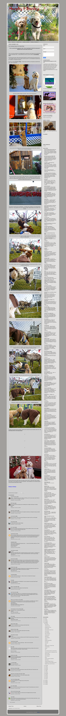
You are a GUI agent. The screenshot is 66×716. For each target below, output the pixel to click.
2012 (45, 684)
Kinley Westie (13, 521)
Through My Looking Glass (48, 365)
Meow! (46, 657)
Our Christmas (47, 632)
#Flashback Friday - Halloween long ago (50, 476)
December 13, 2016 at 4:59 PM (15, 676)
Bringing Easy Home (48, 627)
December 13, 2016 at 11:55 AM (15, 665)
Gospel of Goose (47, 556)
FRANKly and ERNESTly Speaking (49, 549)
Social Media (46, 448)
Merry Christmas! (47, 633)
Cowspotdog (13, 574)
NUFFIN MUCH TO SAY (47, 493)
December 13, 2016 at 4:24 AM (15, 638)
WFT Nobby (13, 503)
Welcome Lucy (46, 584)
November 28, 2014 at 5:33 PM (15, 589)
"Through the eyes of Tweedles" (49, 427)
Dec (45, 623)
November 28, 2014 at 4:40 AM (15, 555)
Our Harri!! (45, 506)
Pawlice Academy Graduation (49, 658)
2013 (45, 682)
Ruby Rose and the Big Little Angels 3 (17, 673)
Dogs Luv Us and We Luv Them (16, 599)
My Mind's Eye (13, 567)
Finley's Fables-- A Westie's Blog (49, 440)
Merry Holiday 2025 (47, 293)
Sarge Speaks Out (47, 482)
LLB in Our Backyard (47, 192)
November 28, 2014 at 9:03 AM (15, 583)
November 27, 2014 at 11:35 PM (15, 518)
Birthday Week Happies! (47, 193)
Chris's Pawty (47, 628)
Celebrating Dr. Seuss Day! (48, 530)
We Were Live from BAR (47, 597)
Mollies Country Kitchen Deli (48, 277)
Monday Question (46, 199)
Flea (11, 580)
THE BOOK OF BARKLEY (48, 226)
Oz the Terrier (46, 569)
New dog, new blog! (47, 352)
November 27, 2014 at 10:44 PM (15, 500)
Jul (45, 670)
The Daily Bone (46, 306)
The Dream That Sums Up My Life (49, 524)
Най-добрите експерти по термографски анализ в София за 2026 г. (50, 279)
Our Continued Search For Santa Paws (51, 650)
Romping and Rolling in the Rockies (50, 223)
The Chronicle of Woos (48, 264)
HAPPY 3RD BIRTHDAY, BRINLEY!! (49, 441)
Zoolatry (45, 248)
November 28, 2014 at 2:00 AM (15, 547)
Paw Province (46, 454)
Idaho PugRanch (47, 408)
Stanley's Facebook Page (47, 117)
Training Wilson (47, 646)
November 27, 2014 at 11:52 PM (15, 524)
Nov (45, 665)
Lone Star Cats (13, 516)
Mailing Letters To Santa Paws (49, 645)
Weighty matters (47, 338)
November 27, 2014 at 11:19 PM (15, 507)
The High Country (46, 326)
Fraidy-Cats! (46, 421)
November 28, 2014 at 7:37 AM (15, 577)
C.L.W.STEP (13, 662)
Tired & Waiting (47, 637)
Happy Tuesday (46, 265)
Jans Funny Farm (13, 592)
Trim (45, 649)
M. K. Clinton (13, 527)
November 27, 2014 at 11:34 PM (15, 513)
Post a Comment (12, 702)
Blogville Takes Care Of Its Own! (50, 663)
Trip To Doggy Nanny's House (48, 242)
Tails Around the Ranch (14, 691)
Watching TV (47, 636)
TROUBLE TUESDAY (47, 180)
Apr (45, 674)
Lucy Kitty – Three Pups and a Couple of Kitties (49, 163)
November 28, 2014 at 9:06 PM (15, 613)
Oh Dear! (45, 307)
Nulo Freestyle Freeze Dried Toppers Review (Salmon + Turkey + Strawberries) (50, 456)
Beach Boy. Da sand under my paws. (49, 301)
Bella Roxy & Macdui (14, 510)
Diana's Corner (46, 499)
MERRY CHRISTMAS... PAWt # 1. (49, 550)
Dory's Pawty (47, 631)
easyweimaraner (13, 533)
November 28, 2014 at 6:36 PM (15, 596)
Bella (45, 372)
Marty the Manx (13, 623)
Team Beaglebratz (47, 475)
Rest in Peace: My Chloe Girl (48, 463)
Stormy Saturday (47, 654)
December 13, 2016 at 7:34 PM (15, 682)
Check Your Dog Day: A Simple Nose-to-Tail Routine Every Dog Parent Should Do (50, 235)
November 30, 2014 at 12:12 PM (15, 626)
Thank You (45, 610)
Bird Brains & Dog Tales (48, 251)
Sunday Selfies (46, 213)
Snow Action (47, 624)
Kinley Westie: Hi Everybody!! (49, 212)
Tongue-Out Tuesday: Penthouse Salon (50, 170)
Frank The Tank (13, 558)
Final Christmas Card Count (49, 629)
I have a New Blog (47, 577)
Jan (45, 678)
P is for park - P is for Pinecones (49, 402)
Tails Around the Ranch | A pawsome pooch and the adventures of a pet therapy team (50, 206)
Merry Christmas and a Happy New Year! (50, 415)
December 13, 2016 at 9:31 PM (15, 688)
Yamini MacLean (13, 550)
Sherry (12, 616)
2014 (45, 681)
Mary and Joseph (46, 339)
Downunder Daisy (47, 371)
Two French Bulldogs (14, 679)
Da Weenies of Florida (47, 285)
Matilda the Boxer (13, 629)
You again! (45, 227)
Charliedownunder (14, 496)
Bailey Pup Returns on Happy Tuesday (49, 186)
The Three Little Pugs (47, 492)
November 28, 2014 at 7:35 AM (15, 571)
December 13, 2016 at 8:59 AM (15, 652)
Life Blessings (46, 325)
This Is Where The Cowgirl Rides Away (50, 603)
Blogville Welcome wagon (48, 583)
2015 (45, 680)
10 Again (44, 145)
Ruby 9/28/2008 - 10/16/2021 (48, 359)
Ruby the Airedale (47, 358)
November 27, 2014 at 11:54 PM (15, 530)
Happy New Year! (46, 332)
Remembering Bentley (47, 319)
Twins (46, 644)
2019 (45, 618)
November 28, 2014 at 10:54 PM (15, 620)
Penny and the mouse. (47, 517)
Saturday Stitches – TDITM (48, 252)
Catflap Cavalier (46, 469)
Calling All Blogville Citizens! (49, 661)
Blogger (38, 712)
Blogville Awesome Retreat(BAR (49, 596)
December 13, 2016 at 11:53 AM (15, 659)
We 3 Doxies (46, 609)
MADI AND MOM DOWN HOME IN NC (50, 149)
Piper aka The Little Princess (48, 537)
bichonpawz (46, 462)
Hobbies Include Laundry (48, 523)
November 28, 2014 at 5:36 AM (15, 564)
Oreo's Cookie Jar (47, 536)
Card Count (46, 641)
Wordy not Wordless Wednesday (49, 388)
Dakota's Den (46, 375)
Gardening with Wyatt (47, 382)
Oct (45, 666)
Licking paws (46, 345)
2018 (45, 619)
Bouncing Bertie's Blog (48, 351)
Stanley (46, 648)
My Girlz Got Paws (47, 511)
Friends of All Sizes (47, 557)
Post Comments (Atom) (16, 708)
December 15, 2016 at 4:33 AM (15, 700)
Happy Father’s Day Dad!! (48, 376)
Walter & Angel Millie (14, 586)
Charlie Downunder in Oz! (48, 505)
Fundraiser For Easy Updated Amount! (50, 662)
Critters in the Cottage (47, 414)
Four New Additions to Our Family (49, 543)
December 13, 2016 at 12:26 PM (15, 670)
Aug (45, 669)
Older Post (39, 706)
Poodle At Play (46, 563)
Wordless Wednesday (48, 640)
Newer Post (11, 706)
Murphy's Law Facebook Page (47, 116)
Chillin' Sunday (47, 653)
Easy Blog (46, 179)
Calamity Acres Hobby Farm (48, 313)
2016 (45, 622)
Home (25, 706)
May (46, 673)
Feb (45, 677)
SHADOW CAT (46, 249)
